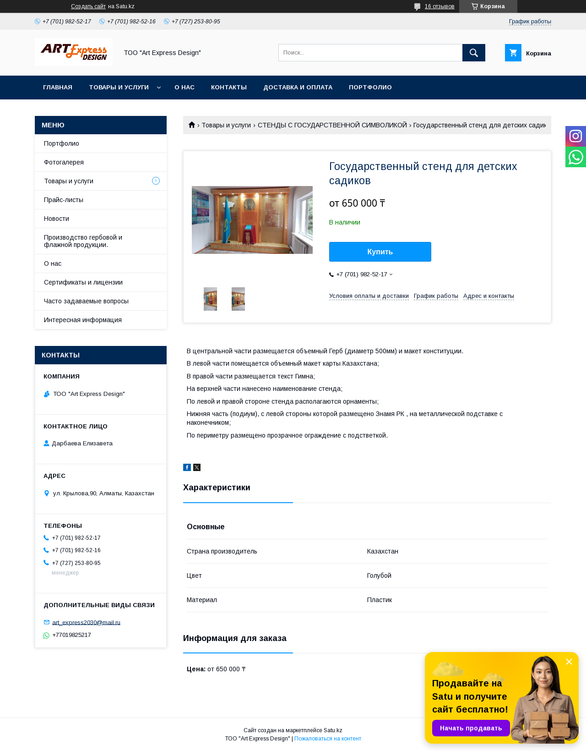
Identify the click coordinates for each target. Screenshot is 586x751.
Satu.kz (333, 730)
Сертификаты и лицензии (83, 282)
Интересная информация (83, 319)
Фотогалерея (64, 162)
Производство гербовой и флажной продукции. (83, 241)
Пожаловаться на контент (327, 738)
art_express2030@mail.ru (86, 622)
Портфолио (370, 87)
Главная (57, 87)
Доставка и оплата (297, 87)
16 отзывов (440, 6)
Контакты (229, 87)
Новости (56, 218)
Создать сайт (88, 6)
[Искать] (473, 52)
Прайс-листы (63, 199)
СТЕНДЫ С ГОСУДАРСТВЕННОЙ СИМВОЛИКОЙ (332, 125)
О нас (184, 87)
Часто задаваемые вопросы (86, 301)
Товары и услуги (119, 87)
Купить (380, 252)
